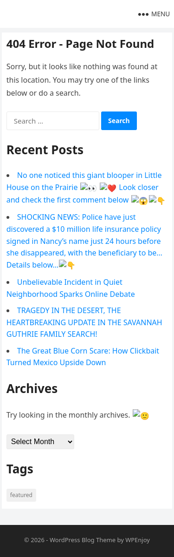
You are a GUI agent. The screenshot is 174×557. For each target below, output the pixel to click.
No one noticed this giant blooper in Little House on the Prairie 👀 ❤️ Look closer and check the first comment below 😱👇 (84, 187)
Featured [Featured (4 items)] (21, 492)
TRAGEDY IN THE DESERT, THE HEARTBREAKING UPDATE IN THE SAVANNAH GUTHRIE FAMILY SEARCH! (84, 320)
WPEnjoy (137, 536)
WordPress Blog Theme (83, 536)
